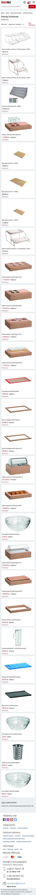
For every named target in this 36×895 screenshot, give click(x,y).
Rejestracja (13, 828)
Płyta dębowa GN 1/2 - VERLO (9, 163)
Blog (21, 849)
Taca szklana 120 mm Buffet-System (12, 734)
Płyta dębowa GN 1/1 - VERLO (9, 191)
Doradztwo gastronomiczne (23, 841)
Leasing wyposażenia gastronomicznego (14, 838)
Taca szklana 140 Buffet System (10, 791)
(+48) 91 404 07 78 (15, 869)
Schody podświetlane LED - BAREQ (11, 106)
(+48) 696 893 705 (15, 876)
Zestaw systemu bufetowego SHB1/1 (12, 591)
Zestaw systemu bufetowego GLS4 (11, 334)
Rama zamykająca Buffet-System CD (12, 448)
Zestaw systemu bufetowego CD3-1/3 (12, 477)
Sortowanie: (4, 24)
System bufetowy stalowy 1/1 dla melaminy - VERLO (15, 248)
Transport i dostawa (8, 835)
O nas (4, 849)
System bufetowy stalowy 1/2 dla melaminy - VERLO (15, 77)
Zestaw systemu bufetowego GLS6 (11, 277)
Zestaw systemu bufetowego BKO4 (11, 305)
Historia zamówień (23, 828)
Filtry (31, 24)
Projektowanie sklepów (9, 841)
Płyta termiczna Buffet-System (10, 705)
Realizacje (10, 849)
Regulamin (18, 835)
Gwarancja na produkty (28, 835)
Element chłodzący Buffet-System (11, 677)
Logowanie (6, 828)
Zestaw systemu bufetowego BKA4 (11, 505)
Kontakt (17, 849)
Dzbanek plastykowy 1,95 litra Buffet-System (13, 648)
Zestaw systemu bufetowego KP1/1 (11, 562)
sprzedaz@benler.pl (16, 883)
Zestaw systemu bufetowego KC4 (11, 134)
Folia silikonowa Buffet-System (10, 391)
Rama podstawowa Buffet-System (11, 620)
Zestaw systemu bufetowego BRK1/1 (12, 362)
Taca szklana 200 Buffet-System (10, 534)
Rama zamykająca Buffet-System (11, 420)
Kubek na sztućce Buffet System (10, 762)
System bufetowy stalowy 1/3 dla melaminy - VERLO (15, 49)
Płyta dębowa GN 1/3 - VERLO (9, 220)
